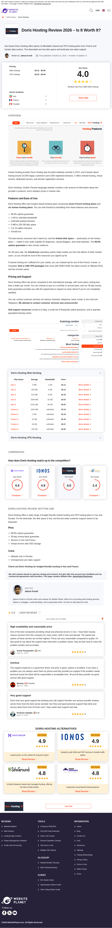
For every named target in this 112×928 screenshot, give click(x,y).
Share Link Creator (47, 836)
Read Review (28, 759)
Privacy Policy (82, 860)
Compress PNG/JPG (48, 827)
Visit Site (84, 98)
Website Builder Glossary (49, 863)
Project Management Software (15, 841)
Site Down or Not (46, 845)
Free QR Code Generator (50, 831)
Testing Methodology (84, 855)
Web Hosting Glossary (48, 867)
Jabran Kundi (26, 56)
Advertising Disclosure (42, 4)
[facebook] (4, 913)
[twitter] (9, 913)
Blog (78, 831)
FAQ (78, 841)
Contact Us (81, 836)
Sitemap (80, 850)
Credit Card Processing (12, 845)
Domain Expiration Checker (50, 841)
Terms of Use (82, 864)
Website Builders (10, 827)
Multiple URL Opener (48, 850)
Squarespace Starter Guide (50, 885)
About (79, 827)
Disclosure (81, 845)
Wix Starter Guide (47, 880)
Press (79, 874)
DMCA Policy (82, 869)
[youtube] (15, 913)
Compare (16, 495)
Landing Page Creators (12, 836)
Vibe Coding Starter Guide (50, 890)
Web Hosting (9, 831)
